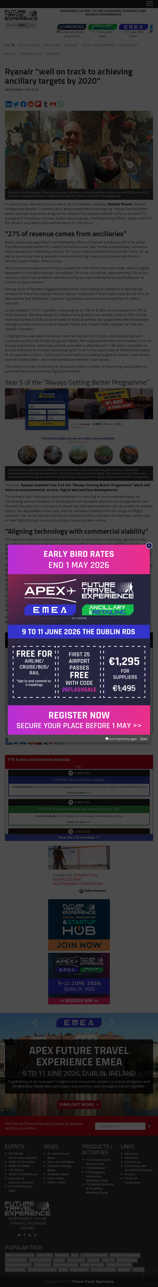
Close (143, 738)
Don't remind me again (121, 739)
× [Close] (149, 545)
